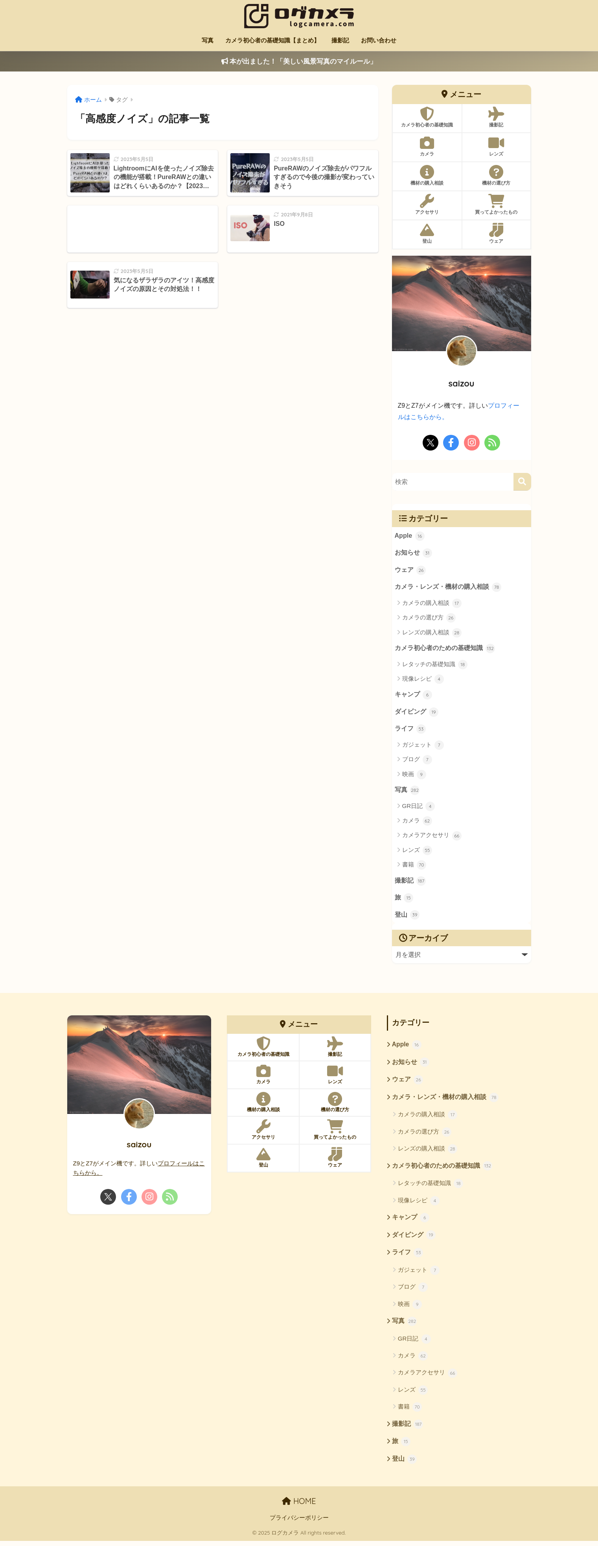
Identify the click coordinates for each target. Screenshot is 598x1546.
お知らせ (413, 553)
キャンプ (413, 696)
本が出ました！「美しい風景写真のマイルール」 (299, 61)
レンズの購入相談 (432, 633)
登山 (407, 917)
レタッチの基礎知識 (434, 665)
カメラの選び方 (429, 618)
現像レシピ (423, 680)
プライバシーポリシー (299, 1523)
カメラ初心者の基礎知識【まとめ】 (272, 40)
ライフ (410, 730)
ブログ (417, 761)
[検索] (522, 481)
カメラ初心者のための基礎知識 (445, 649)
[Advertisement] (142, 229)
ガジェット (423, 746)
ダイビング (417, 713)
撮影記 (340, 40)
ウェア (410, 570)
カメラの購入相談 (432, 603)
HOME (299, 1506)
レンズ (417, 852)
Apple (410, 536)
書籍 (414, 867)
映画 (414, 776)
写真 (207, 40)
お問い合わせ (378, 40)
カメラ (417, 823)
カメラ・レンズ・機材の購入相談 (448, 588)
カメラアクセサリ (432, 837)
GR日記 (418, 808)
